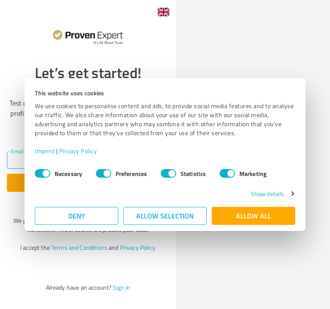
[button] (163, 12)
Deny (76, 216)
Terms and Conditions (79, 247)
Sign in (121, 287)
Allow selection (165, 216)
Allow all (253, 216)
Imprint (45, 151)
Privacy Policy (78, 151)
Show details (267, 194)
